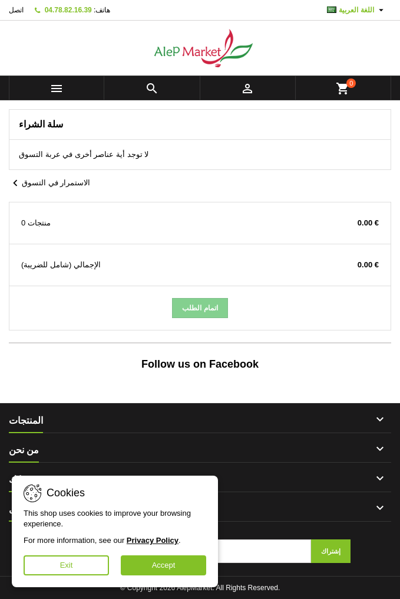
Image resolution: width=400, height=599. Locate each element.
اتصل (16, 10)
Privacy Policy (152, 540)
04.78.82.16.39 (68, 10)
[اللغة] (356, 10)
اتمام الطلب (199, 308)
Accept (164, 565)
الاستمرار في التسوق (49, 183)
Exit (66, 565)
